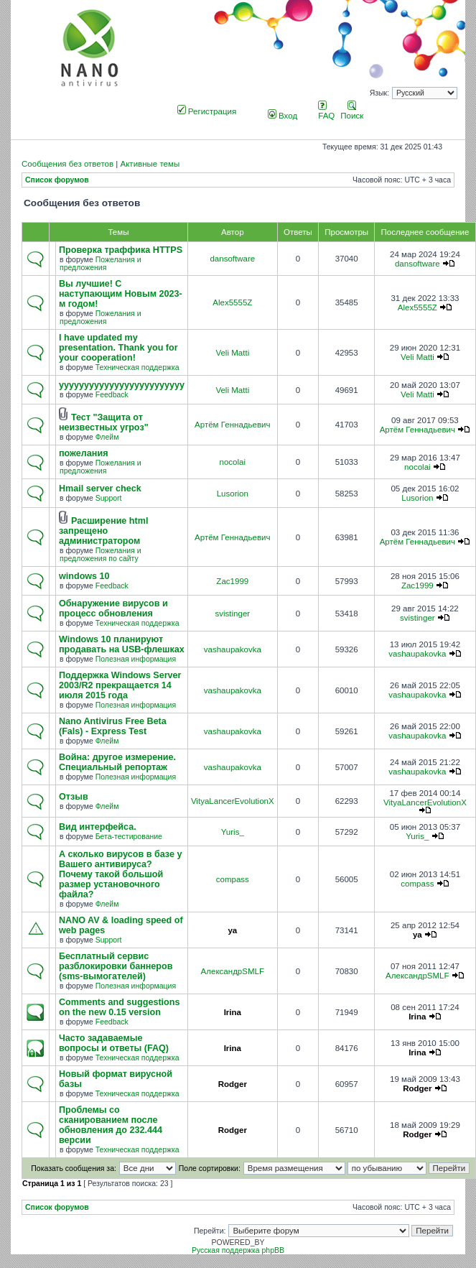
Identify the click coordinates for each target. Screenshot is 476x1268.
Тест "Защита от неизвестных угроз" (104, 422)
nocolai (233, 462)
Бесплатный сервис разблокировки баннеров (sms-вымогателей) (115, 966)
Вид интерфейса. (97, 827)
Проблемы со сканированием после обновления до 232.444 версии (110, 1125)
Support (108, 498)
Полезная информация (135, 659)
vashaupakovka (232, 649)
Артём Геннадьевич (232, 424)
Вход (282, 115)
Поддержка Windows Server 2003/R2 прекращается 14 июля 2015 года (120, 685)
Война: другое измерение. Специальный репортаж (117, 762)
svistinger (232, 613)
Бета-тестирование (128, 837)
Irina (232, 1012)
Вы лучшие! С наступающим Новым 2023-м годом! (120, 294)
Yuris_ (232, 832)
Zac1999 (232, 581)
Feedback (112, 395)
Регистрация (207, 111)
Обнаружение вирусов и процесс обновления (113, 608)
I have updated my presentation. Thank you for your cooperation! (118, 348)
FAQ (326, 111)
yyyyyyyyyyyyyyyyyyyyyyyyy (122, 385)
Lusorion (232, 493)
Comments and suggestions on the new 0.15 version (119, 1007)
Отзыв (73, 797)
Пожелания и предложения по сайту (100, 555)
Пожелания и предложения (100, 264)
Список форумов (57, 180)
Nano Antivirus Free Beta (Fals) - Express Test (113, 726)
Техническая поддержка (137, 367)
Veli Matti (232, 352)
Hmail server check (100, 488)
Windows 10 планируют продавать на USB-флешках (122, 644)
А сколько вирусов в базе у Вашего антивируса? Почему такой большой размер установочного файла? (120, 874)
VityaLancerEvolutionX (232, 801)
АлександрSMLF (232, 971)
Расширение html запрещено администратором (103, 531)
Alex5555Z (232, 302)
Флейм (107, 437)
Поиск (351, 111)
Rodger (232, 1084)
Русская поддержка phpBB (238, 1250)
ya (232, 930)
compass (232, 879)
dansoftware (232, 258)
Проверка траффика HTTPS (120, 250)
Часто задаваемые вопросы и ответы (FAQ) (114, 1043)
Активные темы (149, 163)
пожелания (83, 453)
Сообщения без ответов (67, 163)
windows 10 (84, 576)
